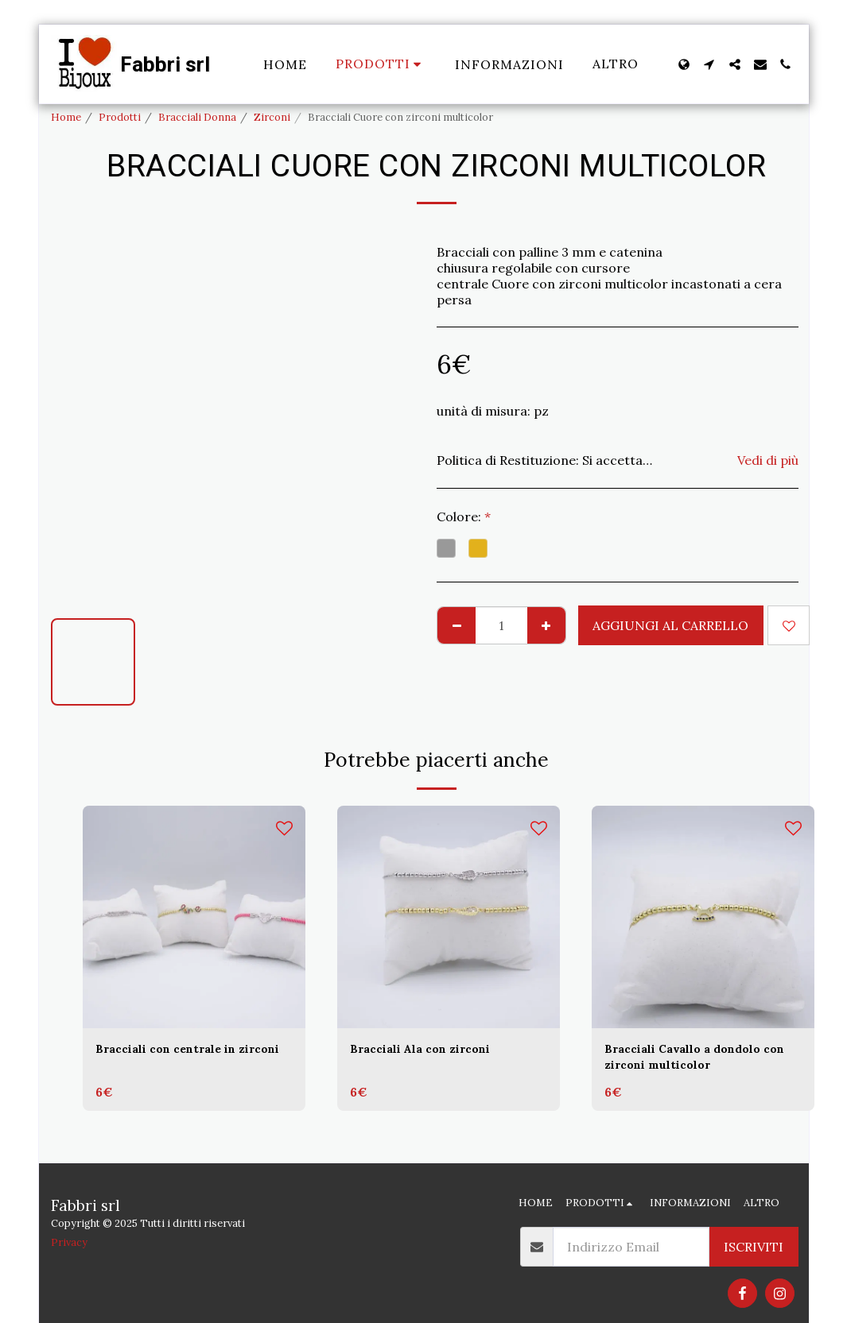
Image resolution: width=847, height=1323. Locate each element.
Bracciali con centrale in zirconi (174, 1060)
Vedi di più (767, 460)
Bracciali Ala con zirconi (430, 1050)
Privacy (69, 1242)
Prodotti (120, 117)
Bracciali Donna (197, 117)
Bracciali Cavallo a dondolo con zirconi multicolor (692, 1060)
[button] (709, 64)
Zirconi (272, 117)
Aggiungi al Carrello (670, 625)
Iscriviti (753, 1247)
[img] (194, 917)
